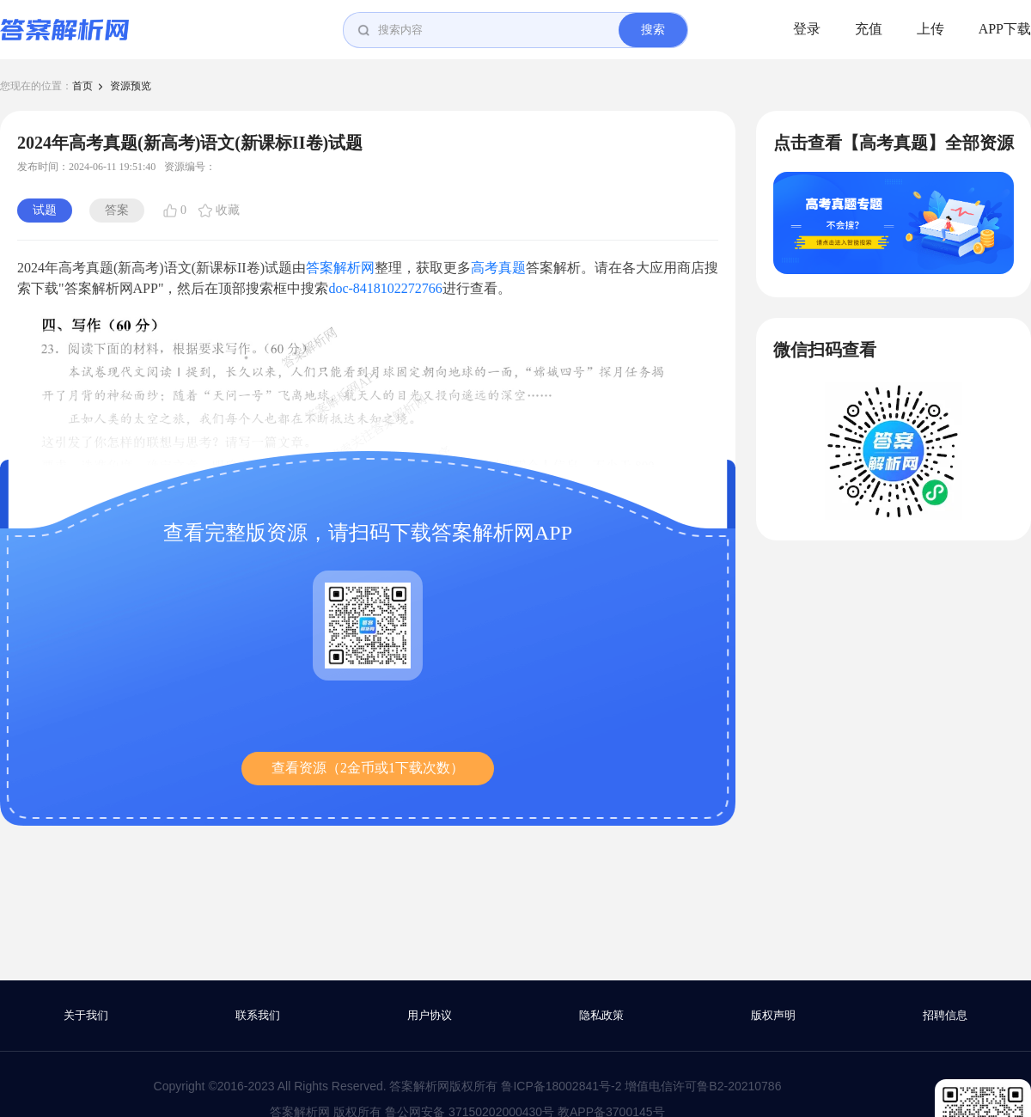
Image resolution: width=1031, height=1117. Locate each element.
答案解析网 (340, 267)
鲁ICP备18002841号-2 (561, 1086)
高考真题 (498, 267)
